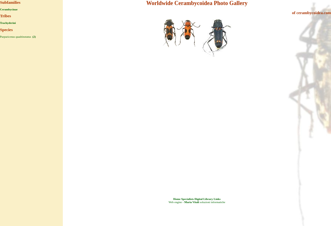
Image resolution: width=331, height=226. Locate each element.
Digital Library (203, 199)
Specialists (187, 199)
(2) (34, 36)
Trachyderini (8, 22)
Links (217, 199)
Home (177, 199)
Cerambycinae (9, 9)
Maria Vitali (191, 202)
